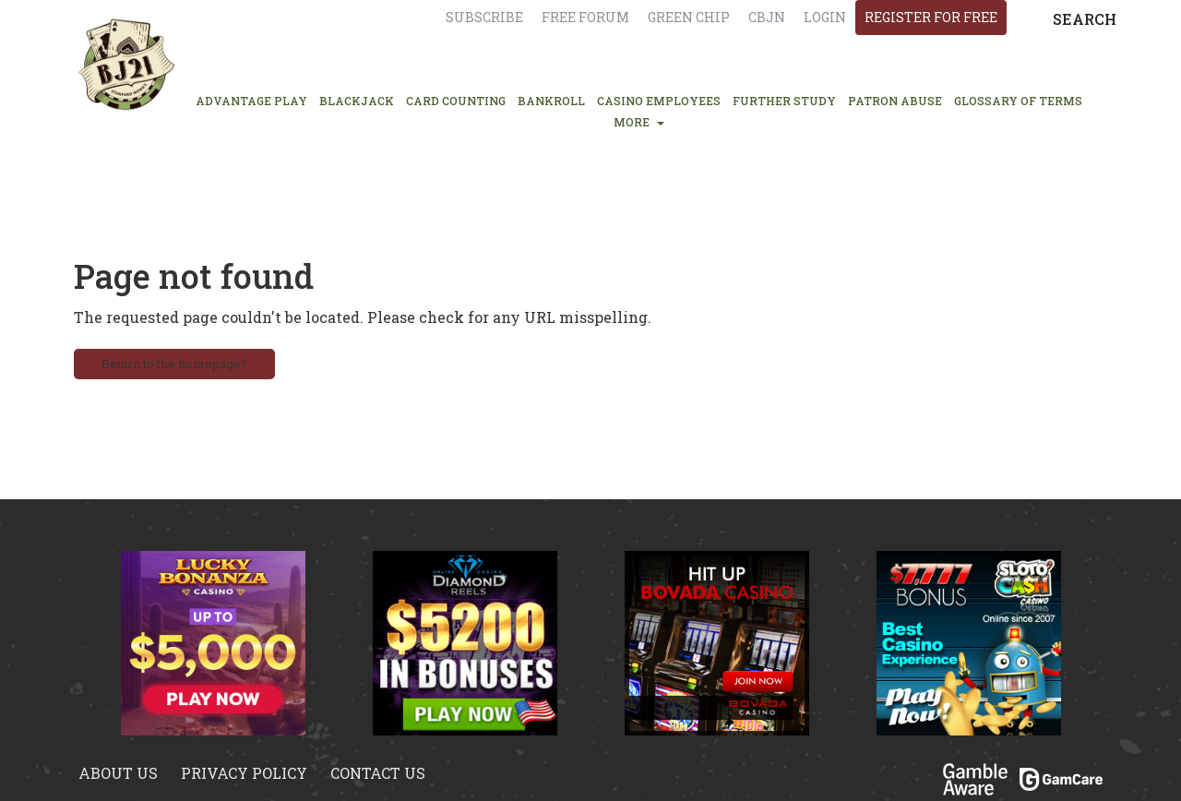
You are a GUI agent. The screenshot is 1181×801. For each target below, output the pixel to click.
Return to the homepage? (174, 363)
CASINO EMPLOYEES (659, 100)
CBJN (766, 17)
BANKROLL (551, 100)
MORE (639, 121)
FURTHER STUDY (784, 100)
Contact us (377, 773)
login (825, 17)
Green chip (689, 17)
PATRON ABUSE (895, 100)
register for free (931, 17)
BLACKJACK (356, 100)
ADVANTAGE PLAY (251, 100)
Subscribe (484, 17)
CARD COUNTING (456, 100)
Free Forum (585, 17)
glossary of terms (1018, 100)
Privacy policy (244, 773)
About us (118, 773)
